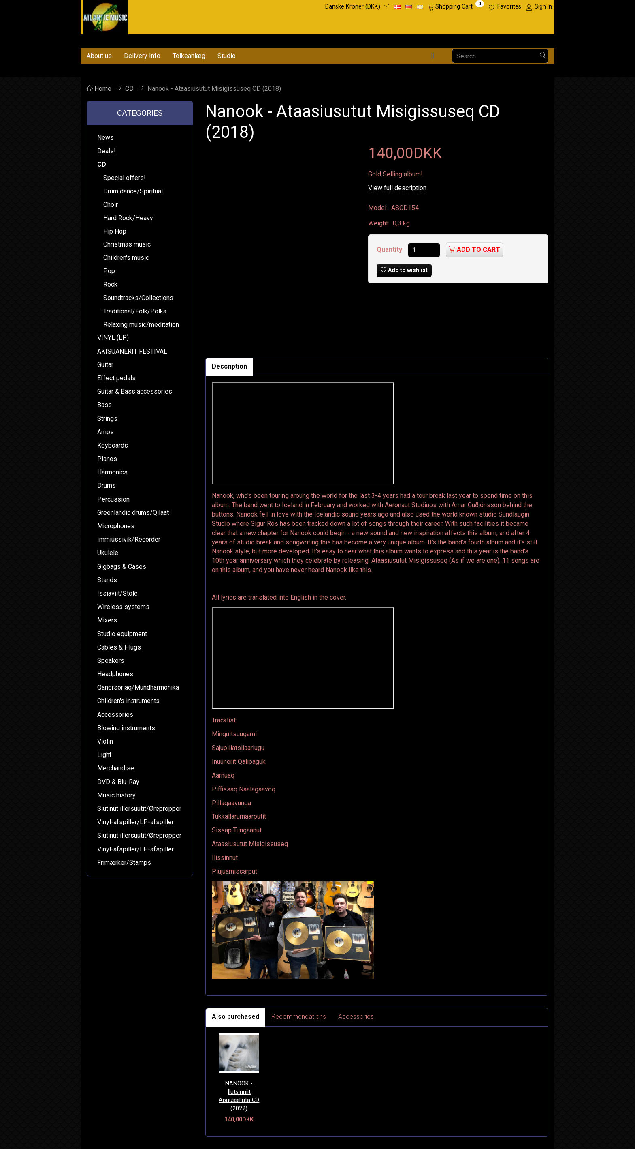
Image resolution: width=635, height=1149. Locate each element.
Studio (226, 56)
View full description (397, 188)
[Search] (543, 56)
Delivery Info (142, 56)
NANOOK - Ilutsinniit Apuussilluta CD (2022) (239, 1096)
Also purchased (235, 1016)
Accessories (356, 1016)
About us (99, 56)
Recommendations (298, 1016)
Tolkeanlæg (189, 56)
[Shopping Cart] (456, 7)
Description (229, 366)
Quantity (390, 249)
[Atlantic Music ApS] (105, 15)
